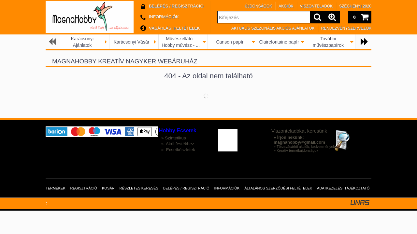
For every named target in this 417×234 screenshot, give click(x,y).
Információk (227, 188)
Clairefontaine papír (279, 42)
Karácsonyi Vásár (132, 42)
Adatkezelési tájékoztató (343, 188)
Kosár (108, 188)
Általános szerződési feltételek (278, 188)
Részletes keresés (139, 188)
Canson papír (229, 42)
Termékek (55, 188)
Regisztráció (83, 188)
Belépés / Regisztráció (186, 188)
